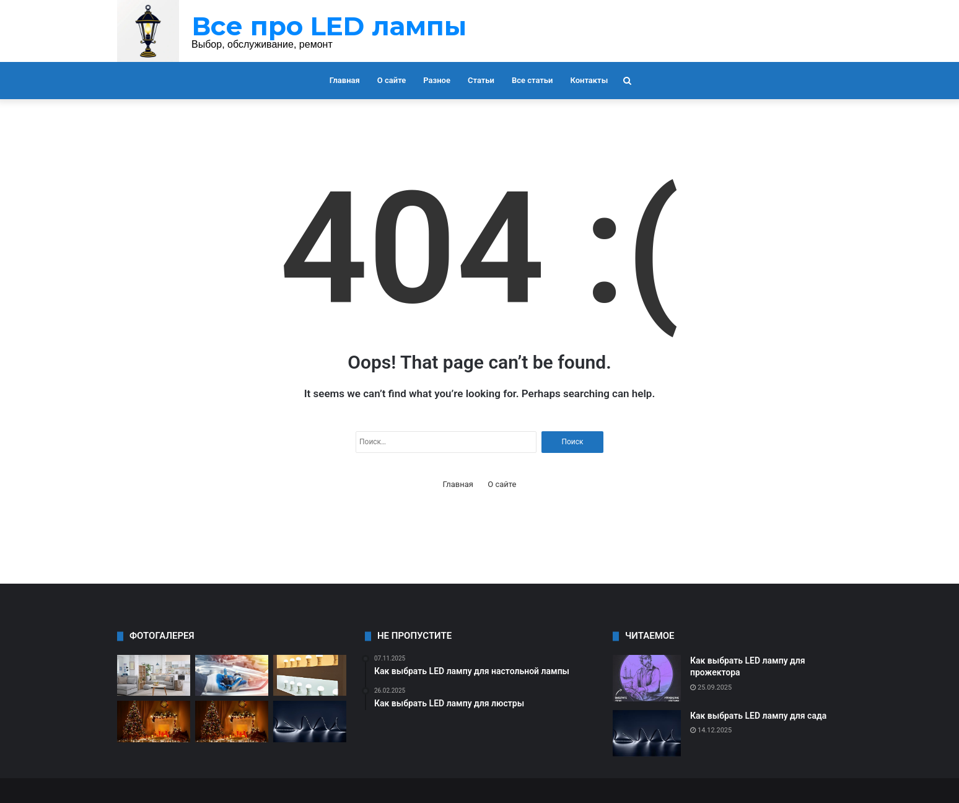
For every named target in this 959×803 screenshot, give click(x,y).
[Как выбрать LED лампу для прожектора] (647, 678)
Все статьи (532, 80)
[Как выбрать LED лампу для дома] (309, 675)
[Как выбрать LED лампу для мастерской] (153, 721)
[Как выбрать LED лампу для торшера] (153, 675)
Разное (436, 80)
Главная (345, 80)
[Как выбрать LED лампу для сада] (309, 721)
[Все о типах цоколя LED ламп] (231, 675)
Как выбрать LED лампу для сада (758, 716)
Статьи (481, 80)
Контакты (589, 80)
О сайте (391, 80)
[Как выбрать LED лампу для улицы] (231, 721)
